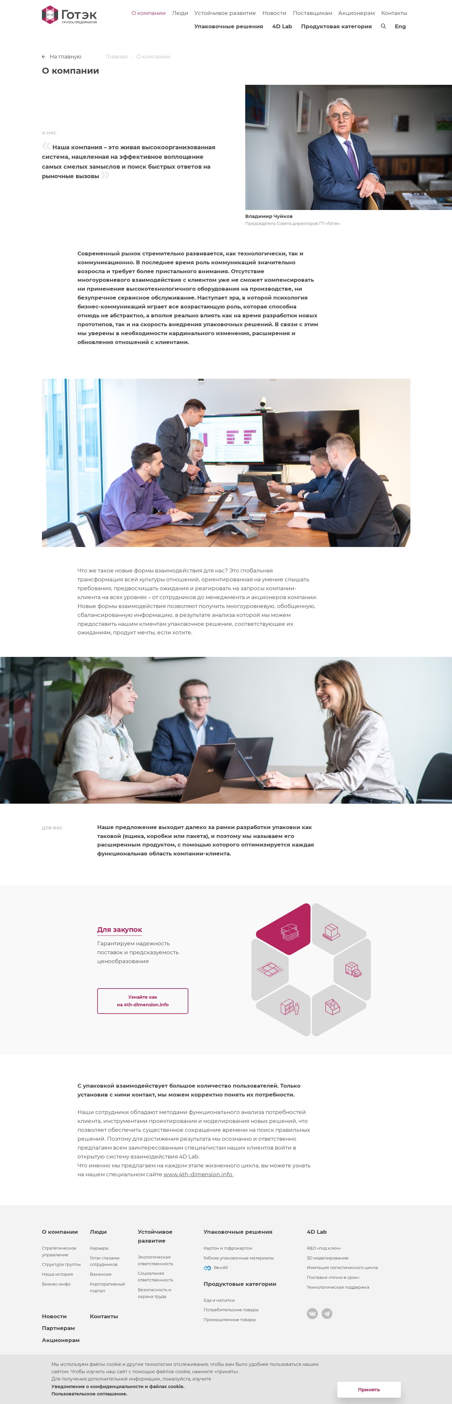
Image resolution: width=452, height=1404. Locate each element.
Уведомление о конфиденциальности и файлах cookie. (118, 1386)
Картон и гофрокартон (228, 1248)
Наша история (57, 1274)
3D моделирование (327, 1258)
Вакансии (100, 1274)
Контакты (394, 13)
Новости (274, 13)
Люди (180, 13)
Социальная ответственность (155, 1276)
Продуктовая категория (336, 26)
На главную (62, 56)
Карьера (99, 1248)
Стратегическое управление (59, 1251)
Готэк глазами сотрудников (104, 1261)
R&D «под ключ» (324, 1248)
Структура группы (61, 1264)
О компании (149, 13)
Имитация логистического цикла (342, 1267)
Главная (117, 56)
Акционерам (356, 13)
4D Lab (282, 26)
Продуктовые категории (240, 1284)
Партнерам (58, 1328)
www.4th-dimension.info (198, 1174)
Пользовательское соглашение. (89, 1394)
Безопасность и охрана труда (154, 1293)
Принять (369, 1390)
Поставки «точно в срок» (333, 1277)
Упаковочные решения (228, 26)
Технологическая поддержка (338, 1287)
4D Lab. (189, 1156)
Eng (400, 26)
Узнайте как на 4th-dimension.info (143, 1000)
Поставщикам (312, 13)
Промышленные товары (230, 1319)
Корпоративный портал (107, 1287)
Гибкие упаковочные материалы (239, 1258)
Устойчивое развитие (225, 13)
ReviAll (221, 1267)
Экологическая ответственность (155, 1260)
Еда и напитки (219, 1300)
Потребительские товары (231, 1309)
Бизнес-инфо (56, 1284)
